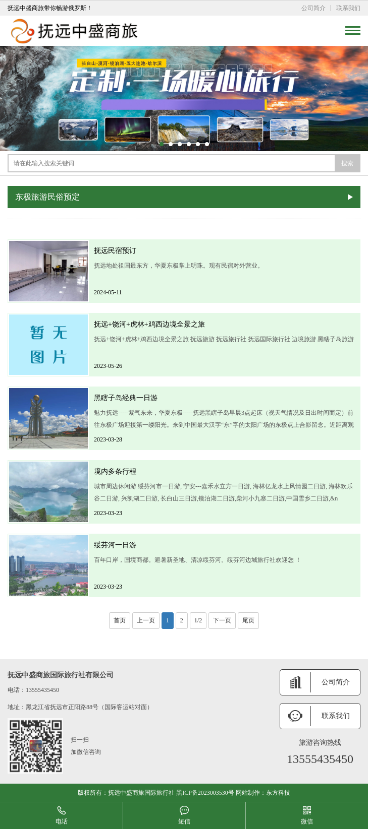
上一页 (146, 620)
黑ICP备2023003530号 (205, 792)
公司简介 (313, 8)
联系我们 (348, 8)
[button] (162, 144)
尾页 (248, 620)
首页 (120, 620)
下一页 (222, 620)
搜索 (347, 163)
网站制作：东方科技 (263, 792)
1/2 (198, 620)
